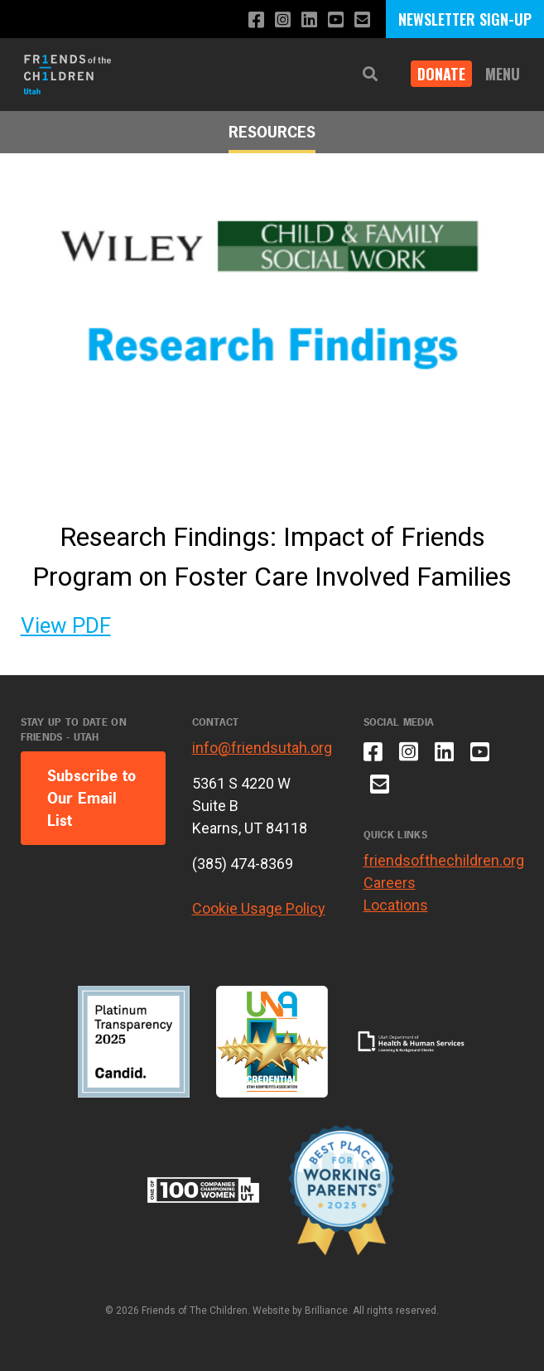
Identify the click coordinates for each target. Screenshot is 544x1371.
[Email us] (362, 20)
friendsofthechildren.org (443, 860)
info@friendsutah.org (262, 747)
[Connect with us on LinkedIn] (309, 20)
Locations (395, 905)
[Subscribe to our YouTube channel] (336, 20)
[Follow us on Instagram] (283, 20)
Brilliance (326, 1310)
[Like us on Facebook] (256, 20)
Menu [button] (502, 73)
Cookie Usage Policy (258, 908)
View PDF (66, 625)
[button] (370, 74)
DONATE (441, 73)
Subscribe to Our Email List (91, 798)
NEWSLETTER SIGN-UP (465, 19)
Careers (389, 882)
